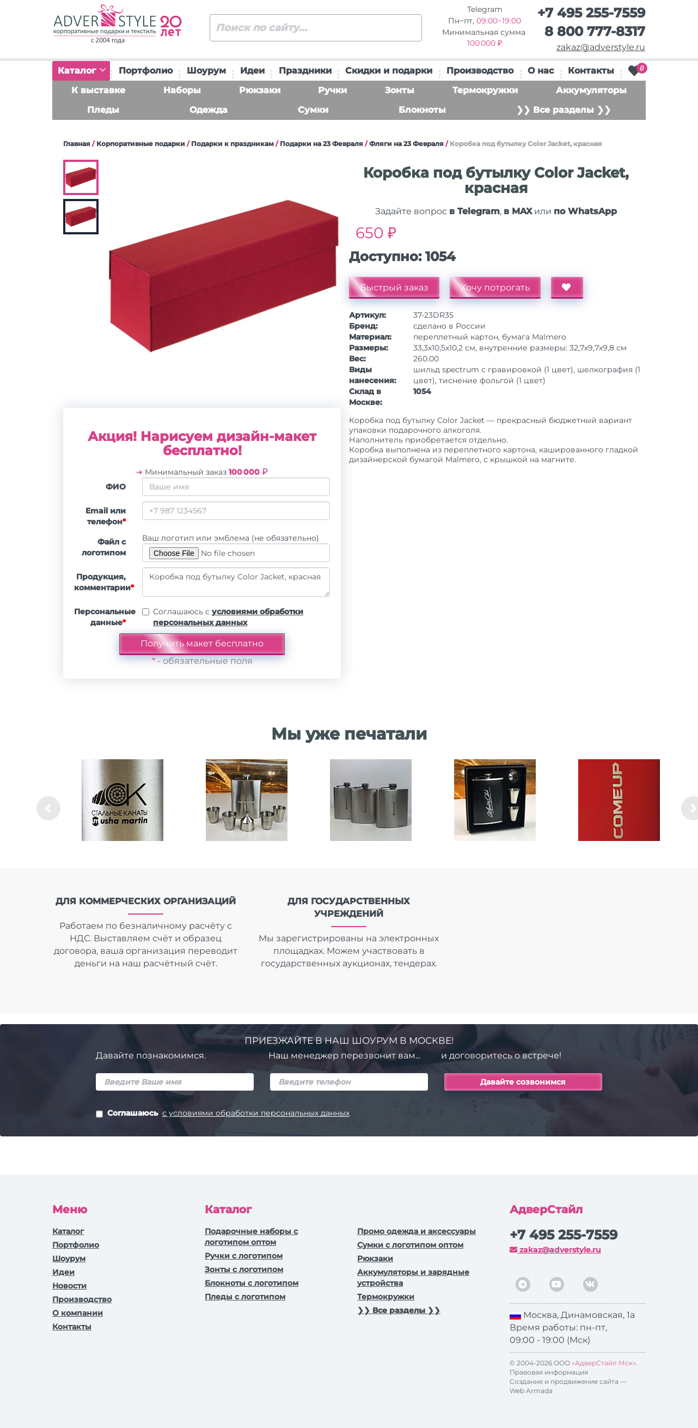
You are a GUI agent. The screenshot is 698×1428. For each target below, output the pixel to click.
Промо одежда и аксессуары (416, 1231)
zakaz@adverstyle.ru (600, 47)
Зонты (399, 90)
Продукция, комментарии (104, 582)
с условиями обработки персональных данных (256, 1113)
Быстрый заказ (394, 287)
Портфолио (146, 70)
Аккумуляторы (591, 90)
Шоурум (206, 70)
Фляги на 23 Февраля (406, 144)
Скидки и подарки (388, 70)
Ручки (332, 90)
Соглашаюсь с (228, 617)
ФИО (116, 487)
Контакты (591, 70)
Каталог (82, 70)
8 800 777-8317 (594, 31)
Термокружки (485, 90)
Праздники (305, 70)
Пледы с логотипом (245, 1297)
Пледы (103, 110)
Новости (69, 1286)
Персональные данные (104, 617)
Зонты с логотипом (244, 1269)
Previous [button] (48, 808)
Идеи (252, 70)
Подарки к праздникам (232, 144)
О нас (541, 70)
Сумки (313, 110)
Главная (76, 144)
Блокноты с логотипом (251, 1283)
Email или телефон (105, 516)
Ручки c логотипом (244, 1256)
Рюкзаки (259, 90)
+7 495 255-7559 (591, 13)
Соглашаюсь (223, 1114)
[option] (122, 808)
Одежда (208, 110)
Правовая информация (549, 1372)
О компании (77, 1313)
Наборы (182, 90)
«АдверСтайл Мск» (604, 1363)
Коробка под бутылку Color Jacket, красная (236, 582)
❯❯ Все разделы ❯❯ (563, 110)
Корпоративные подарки (140, 144)
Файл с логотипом (104, 547)
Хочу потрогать (495, 287)
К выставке (98, 90)
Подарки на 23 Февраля (321, 144)
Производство (479, 70)
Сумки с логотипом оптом (410, 1245)
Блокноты (422, 110)
